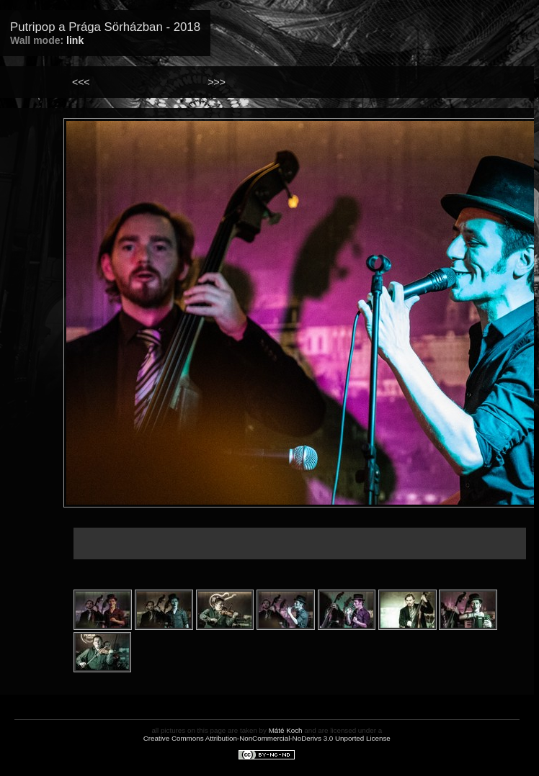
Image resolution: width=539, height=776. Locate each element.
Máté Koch (286, 730)
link (75, 40)
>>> (217, 82)
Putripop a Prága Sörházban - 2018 (105, 27)
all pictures (168, 730)
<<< (81, 82)
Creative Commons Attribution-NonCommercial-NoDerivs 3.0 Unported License (267, 738)
